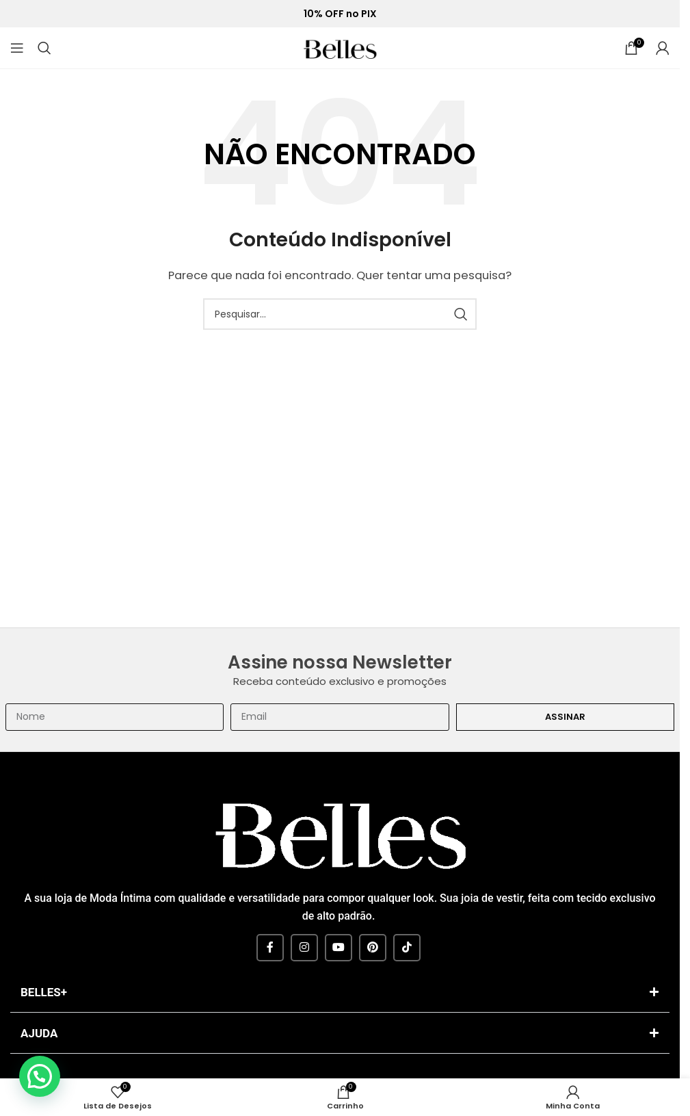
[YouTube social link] (338, 947)
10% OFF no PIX (340, 14)
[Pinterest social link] (372, 947)
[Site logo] (339, 47)
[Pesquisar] (44, 48)
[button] (339, 994)
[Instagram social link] (304, 947)
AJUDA (39, 1033)
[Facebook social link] (270, 947)
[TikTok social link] (407, 947)
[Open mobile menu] (17, 48)
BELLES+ (44, 992)
